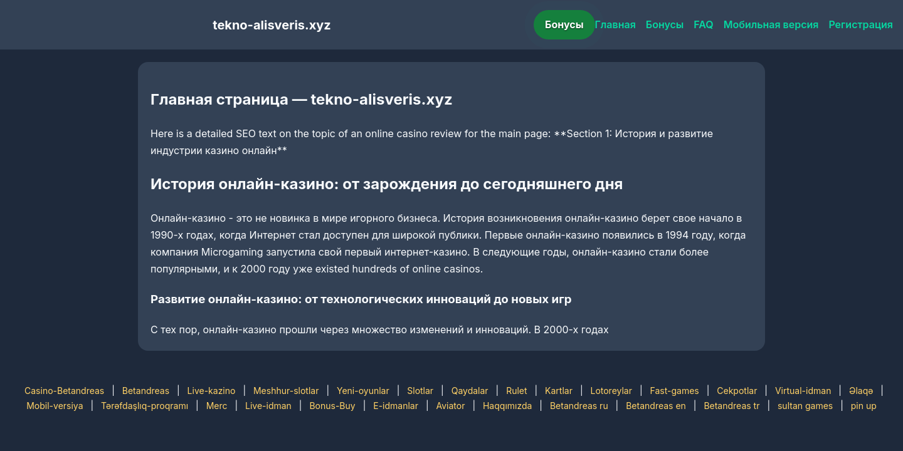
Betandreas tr (731, 405)
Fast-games (674, 390)
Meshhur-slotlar (286, 390)
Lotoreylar (611, 390)
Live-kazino (211, 390)
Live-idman (268, 405)
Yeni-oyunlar (363, 390)
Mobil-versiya (54, 405)
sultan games (805, 405)
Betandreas (145, 390)
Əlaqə (861, 390)
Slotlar (420, 390)
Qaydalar (470, 390)
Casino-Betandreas (64, 390)
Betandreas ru (579, 405)
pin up (864, 405)
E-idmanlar (395, 405)
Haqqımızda (507, 405)
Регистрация (860, 24)
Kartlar (559, 390)
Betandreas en (656, 405)
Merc (217, 405)
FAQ (703, 24)
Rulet (516, 390)
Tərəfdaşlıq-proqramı (144, 405)
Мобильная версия (771, 24)
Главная (615, 24)
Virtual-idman (803, 390)
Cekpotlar (737, 390)
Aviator (450, 405)
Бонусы (564, 24)
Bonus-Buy (332, 405)
